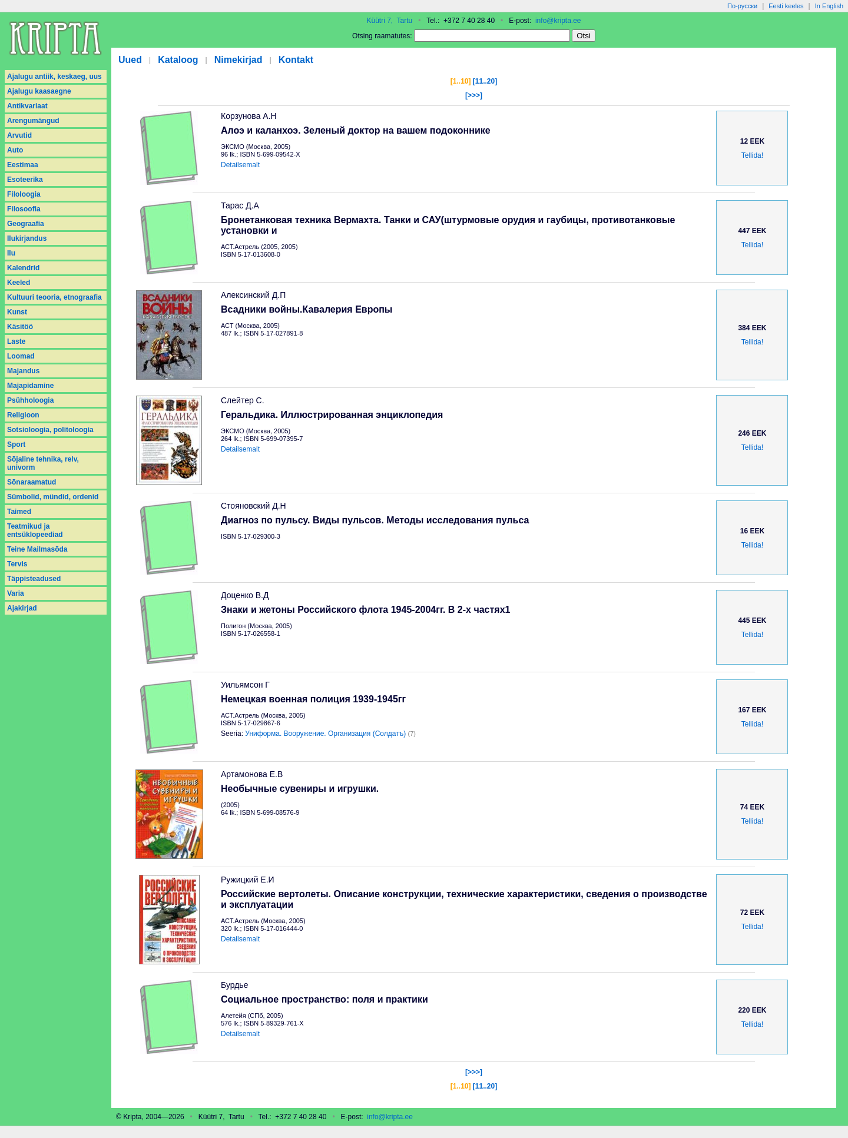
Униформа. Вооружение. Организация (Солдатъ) (325, 733)
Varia (15, 593)
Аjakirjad (22, 608)
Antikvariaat (27, 106)
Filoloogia (24, 194)
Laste (16, 341)
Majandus (23, 371)
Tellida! (752, 155)
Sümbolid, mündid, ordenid (52, 497)
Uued (130, 60)
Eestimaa (22, 165)
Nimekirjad (238, 60)
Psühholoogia (30, 400)
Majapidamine (30, 385)
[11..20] (485, 81)
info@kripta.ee (558, 20)
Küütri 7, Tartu (389, 20)
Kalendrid (23, 268)
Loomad (21, 356)
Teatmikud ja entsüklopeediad (35, 530)
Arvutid (19, 135)
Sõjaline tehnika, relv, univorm (43, 463)
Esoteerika (25, 179)
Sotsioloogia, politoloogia (50, 430)
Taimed (19, 511)
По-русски (742, 5)
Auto (15, 150)
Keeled (18, 282)
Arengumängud (33, 121)
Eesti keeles (785, 5)
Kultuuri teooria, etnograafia (54, 297)
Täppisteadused (34, 579)
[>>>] (473, 95)
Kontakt (296, 60)
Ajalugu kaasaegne (39, 91)
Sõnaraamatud (31, 482)
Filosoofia (24, 209)
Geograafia (25, 224)
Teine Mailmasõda (37, 549)
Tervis (17, 564)
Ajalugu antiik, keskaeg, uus (54, 76)
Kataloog (178, 60)
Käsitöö (20, 327)
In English (829, 5)
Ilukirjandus (27, 238)
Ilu (11, 253)
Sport (16, 444)
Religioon (23, 415)
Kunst (17, 312)
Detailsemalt (240, 165)
